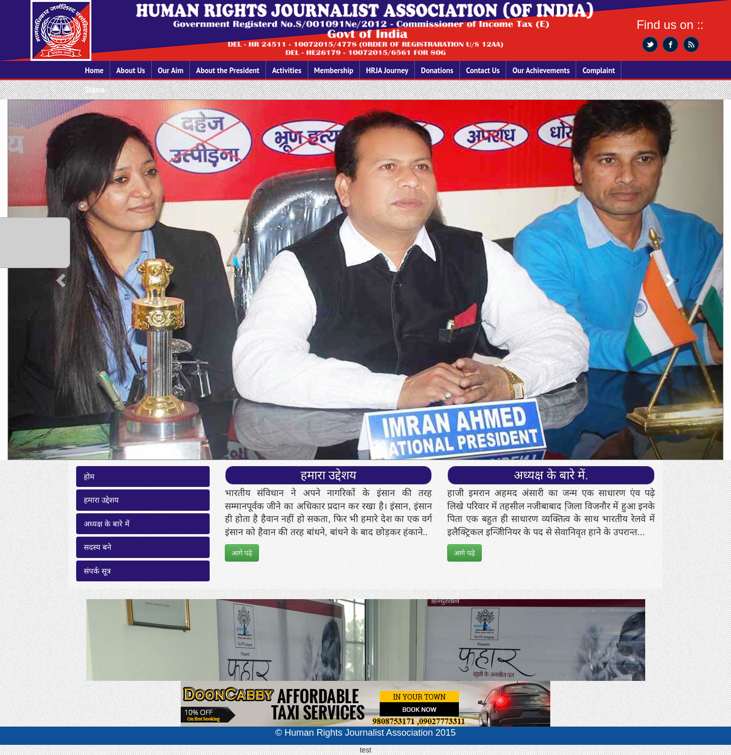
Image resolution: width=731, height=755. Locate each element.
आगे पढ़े (242, 553)
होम (89, 476)
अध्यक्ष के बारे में (106, 523)
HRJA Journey (387, 70)
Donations (437, 70)
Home (94, 70)
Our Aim (171, 70)
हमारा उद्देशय (101, 500)
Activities (287, 70)
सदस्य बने (97, 547)
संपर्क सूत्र (97, 571)
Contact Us (483, 70)
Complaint (598, 70)
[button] (61, 279)
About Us (130, 70)
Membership (333, 70)
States (95, 89)
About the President (227, 70)
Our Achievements (541, 70)
